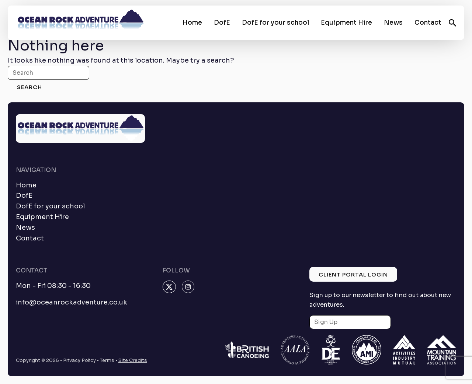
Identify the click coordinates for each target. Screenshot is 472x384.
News (393, 23)
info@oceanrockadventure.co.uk (71, 302)
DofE (222, 23)
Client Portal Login (353, 274)
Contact (427, 23)
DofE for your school (275, 23)
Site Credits (132, 360)
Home (192, 23)
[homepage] (80, 22)
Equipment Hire (346, 23)
